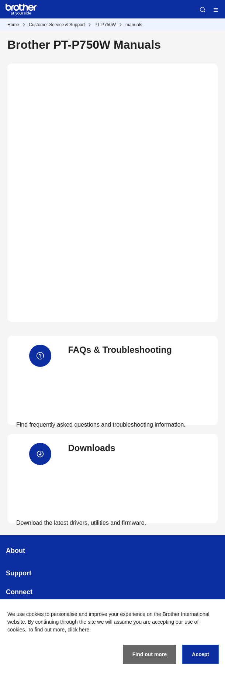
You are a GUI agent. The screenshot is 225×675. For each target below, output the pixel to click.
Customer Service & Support (57, 24)
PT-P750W (105, 24)
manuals (133, 24)
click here (78, 630)
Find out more (149, 654)
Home (13, 24)
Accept (200, 654)
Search (202, 9)
